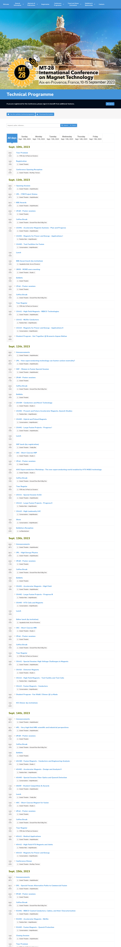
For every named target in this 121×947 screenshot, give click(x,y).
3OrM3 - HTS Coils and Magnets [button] (29, 603)
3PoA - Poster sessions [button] (25, 636)
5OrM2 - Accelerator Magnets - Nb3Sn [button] (32, 919)
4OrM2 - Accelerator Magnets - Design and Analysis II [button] (38, 769)
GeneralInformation (19, 4)
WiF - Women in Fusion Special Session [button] (32, 369)
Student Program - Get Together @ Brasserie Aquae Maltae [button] (41, 336)
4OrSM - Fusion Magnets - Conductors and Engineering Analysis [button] (43, 761)
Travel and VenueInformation (74, 4)
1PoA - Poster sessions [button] (25, 286)
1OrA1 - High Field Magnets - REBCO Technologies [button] (37, 311)
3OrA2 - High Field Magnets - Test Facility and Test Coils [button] (40, 678)
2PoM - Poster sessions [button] (26, 377)
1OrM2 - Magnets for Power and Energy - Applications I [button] (39, 236)
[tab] (12, 138)
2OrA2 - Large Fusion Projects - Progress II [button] (34, 503)
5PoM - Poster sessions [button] (26, 894)
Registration (45, 4)
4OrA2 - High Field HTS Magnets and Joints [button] (34, 844)
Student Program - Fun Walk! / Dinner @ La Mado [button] (37, 694)
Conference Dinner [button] (24, 861)
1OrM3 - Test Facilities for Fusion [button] (30, 244)
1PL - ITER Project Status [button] (26, 194)
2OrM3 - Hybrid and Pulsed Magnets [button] (31, 419)
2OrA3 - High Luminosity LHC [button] (28, 511)
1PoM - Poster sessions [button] (26, 211)
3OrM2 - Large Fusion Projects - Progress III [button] (34, 594)
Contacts (101, 4)
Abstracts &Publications (32, 4)
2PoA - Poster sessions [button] (25, 461)
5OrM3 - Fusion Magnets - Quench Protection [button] (35, 927)
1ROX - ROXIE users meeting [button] (28, 269)
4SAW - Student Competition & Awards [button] (32, 786)
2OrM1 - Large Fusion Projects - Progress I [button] (34, 427)
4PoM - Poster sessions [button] (26, 736)
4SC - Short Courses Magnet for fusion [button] (32, 803)
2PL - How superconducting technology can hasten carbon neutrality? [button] (45, 361)
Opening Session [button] (23, 186)
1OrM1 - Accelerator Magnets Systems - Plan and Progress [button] (41, 228)
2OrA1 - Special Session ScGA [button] (29, 495)
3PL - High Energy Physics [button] (27, 552)
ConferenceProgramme (59, 4)
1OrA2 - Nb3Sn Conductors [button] (27, 320)
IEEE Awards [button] (21, 202)
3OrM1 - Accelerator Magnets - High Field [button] (34, 586)
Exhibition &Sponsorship (90, 4)
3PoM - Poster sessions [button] (26, 561)
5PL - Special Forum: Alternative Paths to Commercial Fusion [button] (41, 885)
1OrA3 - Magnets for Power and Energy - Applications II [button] (39, 328)
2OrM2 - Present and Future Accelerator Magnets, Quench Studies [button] (44, 411)
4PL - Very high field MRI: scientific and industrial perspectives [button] (42, 727)
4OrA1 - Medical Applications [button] (28, 836)
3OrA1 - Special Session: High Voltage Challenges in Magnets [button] (42, 661)
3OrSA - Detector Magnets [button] (27, 670)
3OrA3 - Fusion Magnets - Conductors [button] (32, 686)
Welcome (6, 4)
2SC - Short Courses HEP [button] (26, 453)
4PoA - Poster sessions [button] (25, 811)
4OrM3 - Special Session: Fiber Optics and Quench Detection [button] (41, 777)
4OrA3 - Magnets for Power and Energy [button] (33, 853)
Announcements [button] (23, 352)
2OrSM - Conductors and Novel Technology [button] (34, 403)
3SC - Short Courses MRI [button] (26, 628)
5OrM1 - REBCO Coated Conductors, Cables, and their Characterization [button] (46, 911)
